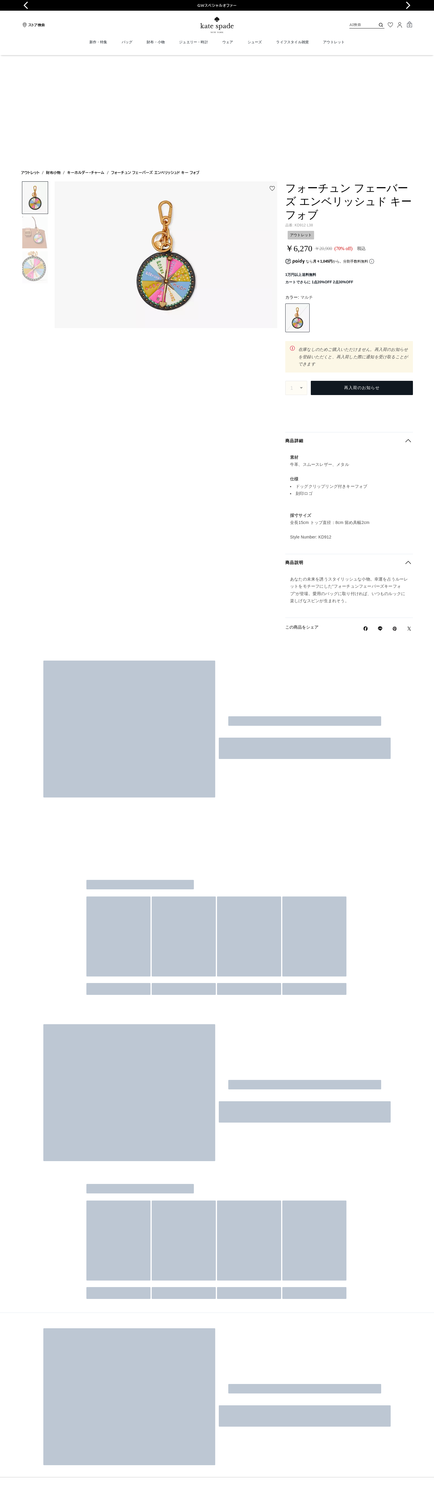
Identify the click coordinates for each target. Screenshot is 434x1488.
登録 (394, 909)
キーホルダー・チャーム (85, 64)
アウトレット (30, 64)
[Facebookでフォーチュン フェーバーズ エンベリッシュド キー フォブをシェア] (365, 523)
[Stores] (33, 24)
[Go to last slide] (26, 5)
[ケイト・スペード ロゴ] (217, 25)
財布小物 (53, 64)
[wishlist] (272, 80)
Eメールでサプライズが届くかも (310, 894)
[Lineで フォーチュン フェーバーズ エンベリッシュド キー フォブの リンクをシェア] (380, 523)
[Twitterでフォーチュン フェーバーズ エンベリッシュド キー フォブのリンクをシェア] (409, 523)
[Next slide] (408, 5)
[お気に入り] (390, 24)
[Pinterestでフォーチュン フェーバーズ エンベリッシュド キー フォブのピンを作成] (394, 523)
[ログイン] (399, 24)
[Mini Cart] (409, 24)
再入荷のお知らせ (362, 279)
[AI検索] (357, 24)
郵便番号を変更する (393, 303)
